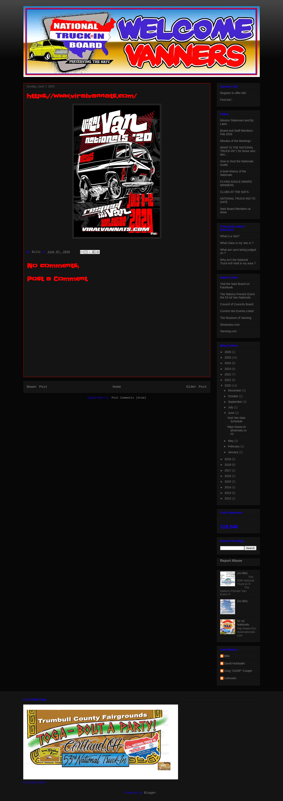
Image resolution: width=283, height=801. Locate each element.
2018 (228, 464)
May (231, 440)
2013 (228, 493)
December (235, 390)
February (234, 446)
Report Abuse (231, 560)
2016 (228, 476)
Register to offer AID (233, 93)
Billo (227, 656)
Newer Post (37, 387)
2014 (228, 487)
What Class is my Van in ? (237, 243)
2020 (228, 385)
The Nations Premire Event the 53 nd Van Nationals (237, 296)
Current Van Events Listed (237, 311)
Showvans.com (230, 324)
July (231, 407)
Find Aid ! (226, 99)
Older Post (196, 387)
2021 (228, 380)
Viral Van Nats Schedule (236, 419)
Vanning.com (228, 331)
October (233, 396)
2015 (228, 481)
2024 (228, 363)
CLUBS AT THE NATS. (234, 192)
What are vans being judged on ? (238, 251)
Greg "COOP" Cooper (238, 670)
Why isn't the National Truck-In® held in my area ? (238, 261)
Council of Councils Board (236, 304)
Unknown (230, 678)
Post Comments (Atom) (129, 397)
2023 (228, 368)
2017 (228, 470)
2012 (228, 498)
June (231, 412)
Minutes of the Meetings (235, 141)
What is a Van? (230, 236)
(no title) (242, 573)
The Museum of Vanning (236, 317)
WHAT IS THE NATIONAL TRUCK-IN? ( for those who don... (237, 151)
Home (117, 387)
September (235, 401)
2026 (228, 352)
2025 (228, 357)
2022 (228, 374)
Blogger (150, 792)
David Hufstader (234, 663)
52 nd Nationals (243, 622)
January (233, 452)
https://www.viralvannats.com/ (237, 430)
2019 (228, 459)
